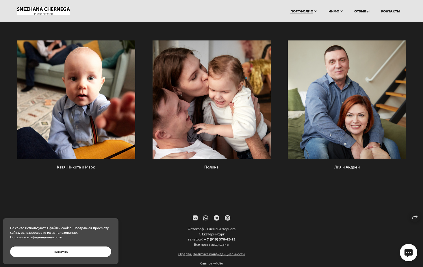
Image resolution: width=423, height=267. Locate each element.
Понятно (61, 251)
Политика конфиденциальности (219, 256)
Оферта (184, 256)
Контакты (390, 11)
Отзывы (362, 11)
